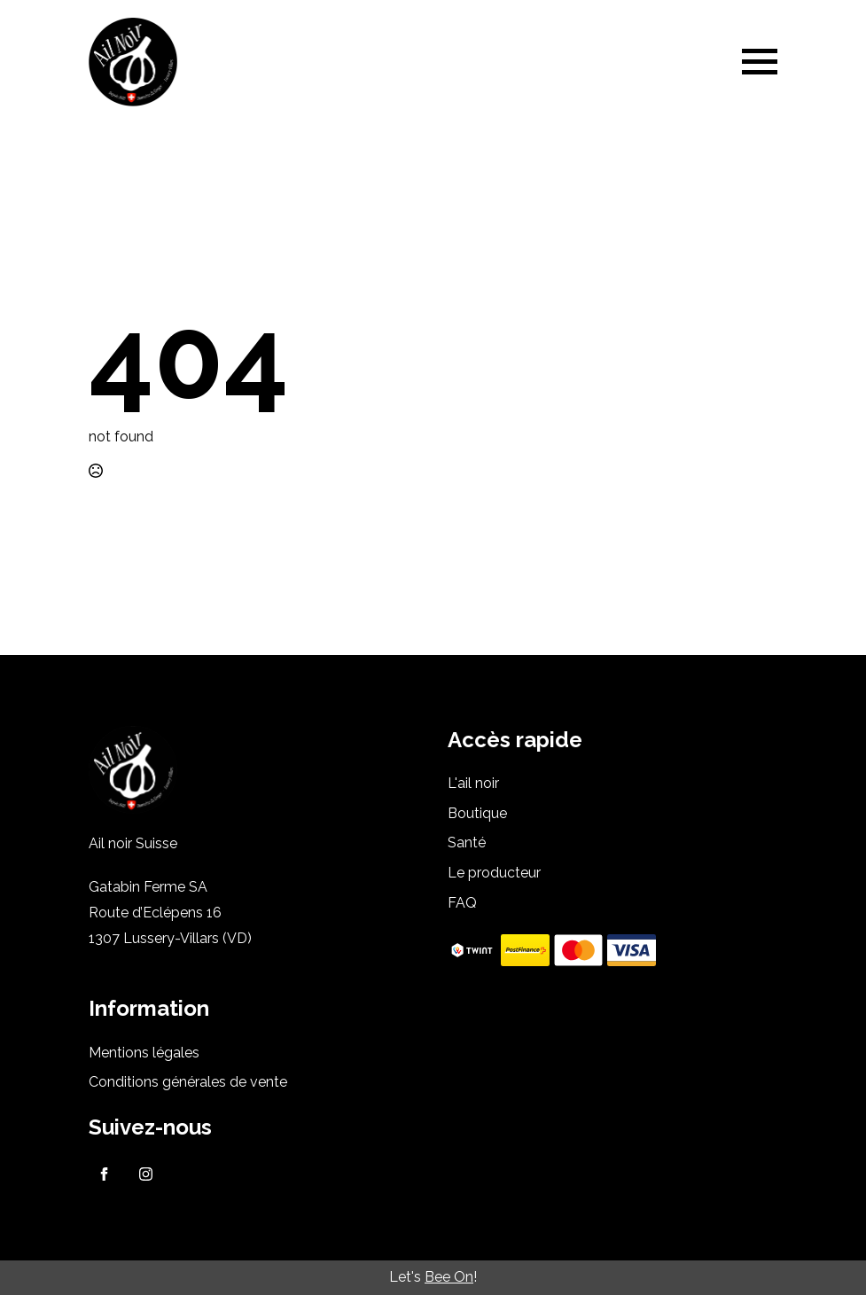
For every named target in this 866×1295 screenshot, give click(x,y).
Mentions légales (144, 1052)
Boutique (477, 813)
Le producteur (494, 872)
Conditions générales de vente (188, 1081)
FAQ (462, 902)
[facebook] (104, 1174)
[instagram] (145, 1174)
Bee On (449, 1276)
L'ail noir (473, 783)
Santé (467, 842)
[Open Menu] (759, 62)
